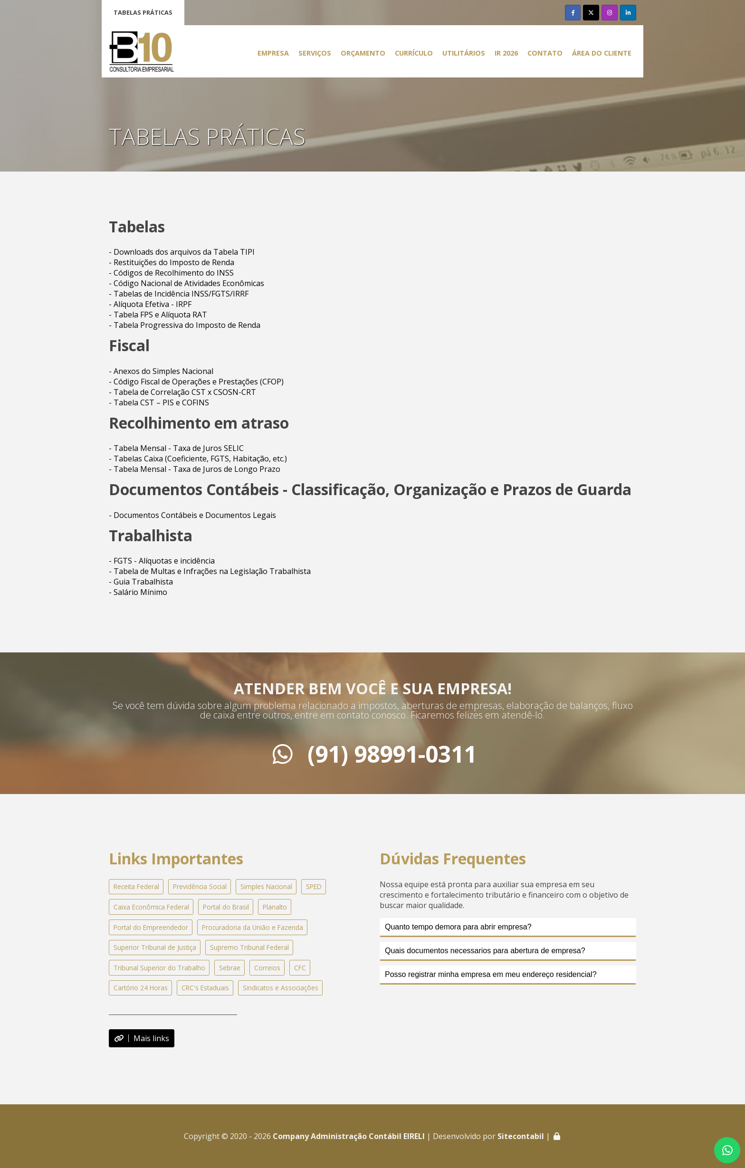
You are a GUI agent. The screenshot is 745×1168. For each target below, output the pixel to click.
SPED (314, 886)
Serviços (314, 52)
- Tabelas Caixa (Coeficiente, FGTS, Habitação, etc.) (198, 458)
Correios (267, 967)
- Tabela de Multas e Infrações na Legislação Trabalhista (210, 571)
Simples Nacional (266, 886)
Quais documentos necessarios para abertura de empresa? (485, 951)
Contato (545, 52)
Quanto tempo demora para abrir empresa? (458, 927)
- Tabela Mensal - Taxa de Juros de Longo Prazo (194, 469)
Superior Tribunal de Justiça (155, 947)
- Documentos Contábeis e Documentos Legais (192, 515)
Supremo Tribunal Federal (249, 947)
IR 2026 (506, 52)
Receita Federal (136, 886)
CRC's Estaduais (205, 987)
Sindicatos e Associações (280, 987)
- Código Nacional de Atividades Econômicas (186, 283)
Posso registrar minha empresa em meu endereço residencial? (491, 974)
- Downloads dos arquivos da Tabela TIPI (182, 252)
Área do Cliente (601, 52)
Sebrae (229, 967)
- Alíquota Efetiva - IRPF (150, 304)
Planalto (275, 906)
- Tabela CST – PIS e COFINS (159, 402)
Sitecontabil (520, 1136)
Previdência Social (200, 886)
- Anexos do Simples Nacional (161, 371)
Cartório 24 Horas (141, 987)
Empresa (273, 52)
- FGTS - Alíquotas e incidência (162, 560)
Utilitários (463, 52)
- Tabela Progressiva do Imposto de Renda (184, 325)
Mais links (141, 1038)
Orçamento (363, 52)
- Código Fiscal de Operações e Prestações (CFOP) (196, 381)
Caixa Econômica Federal (151, 906)
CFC (300, 967)
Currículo (414, 52)
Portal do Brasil (226, 906)
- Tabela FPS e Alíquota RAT (158, 314)
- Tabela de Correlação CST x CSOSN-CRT (182, 392)
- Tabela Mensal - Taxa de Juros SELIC (176, 448)
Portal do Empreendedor (151, 927)
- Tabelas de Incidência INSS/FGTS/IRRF (178, 293)
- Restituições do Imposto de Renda (171, 262)
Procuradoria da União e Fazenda (252, 927)
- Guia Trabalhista (141, 581)
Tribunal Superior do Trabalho (159, 967)
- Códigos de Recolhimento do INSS (171, 273)
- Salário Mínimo (138, 592)
